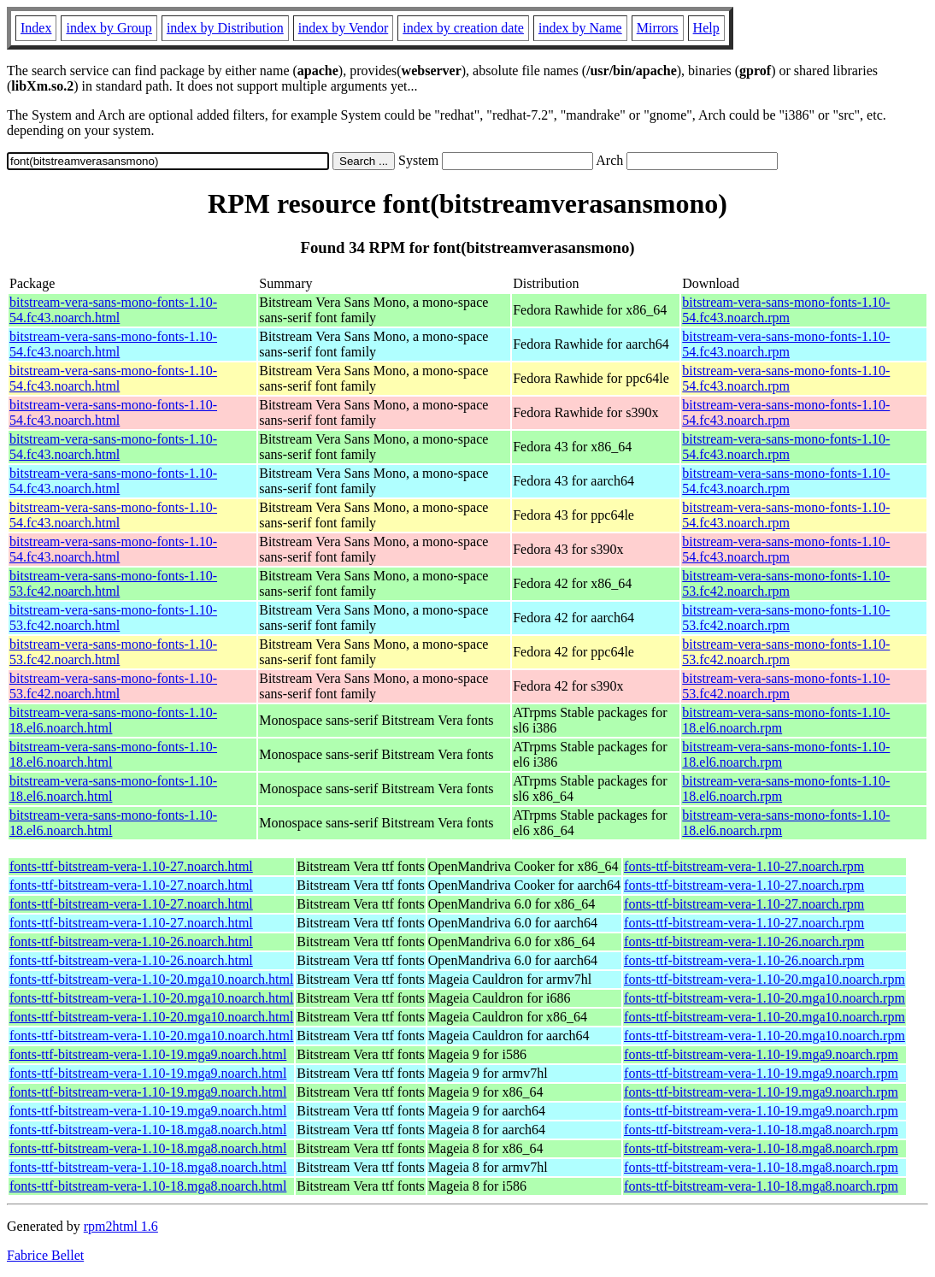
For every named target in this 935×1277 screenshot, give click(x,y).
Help (706, 28)
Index (36, 28)
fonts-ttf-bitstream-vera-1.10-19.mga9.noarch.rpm (761, 1054)
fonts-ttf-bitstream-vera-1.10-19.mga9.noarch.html (147, 1054)
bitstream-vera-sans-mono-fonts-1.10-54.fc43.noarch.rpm (786, 310)
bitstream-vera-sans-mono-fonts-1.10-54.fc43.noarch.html (113, 310)
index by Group (108, 28)
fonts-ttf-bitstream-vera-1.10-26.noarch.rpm (744, 941)
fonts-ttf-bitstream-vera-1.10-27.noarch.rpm (744, 866)
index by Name (580, 28)
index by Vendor (343, 28)
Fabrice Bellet (45, 1255)
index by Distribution (225, 28)
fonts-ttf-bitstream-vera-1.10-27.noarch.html (131, 866)
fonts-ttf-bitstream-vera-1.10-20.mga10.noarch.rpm (764, 979)
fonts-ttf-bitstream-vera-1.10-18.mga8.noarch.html (147, 1129)
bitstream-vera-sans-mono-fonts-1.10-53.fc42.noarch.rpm (786, 583)
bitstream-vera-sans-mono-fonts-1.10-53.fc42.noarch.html (113, 583)
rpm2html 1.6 (121, 1226)
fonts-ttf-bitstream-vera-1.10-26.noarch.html (131, 941)
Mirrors (658, 28)
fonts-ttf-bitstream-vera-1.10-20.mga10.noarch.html (151, 979)
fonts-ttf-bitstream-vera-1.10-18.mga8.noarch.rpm (761, 1129)
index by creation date (463, 28)
